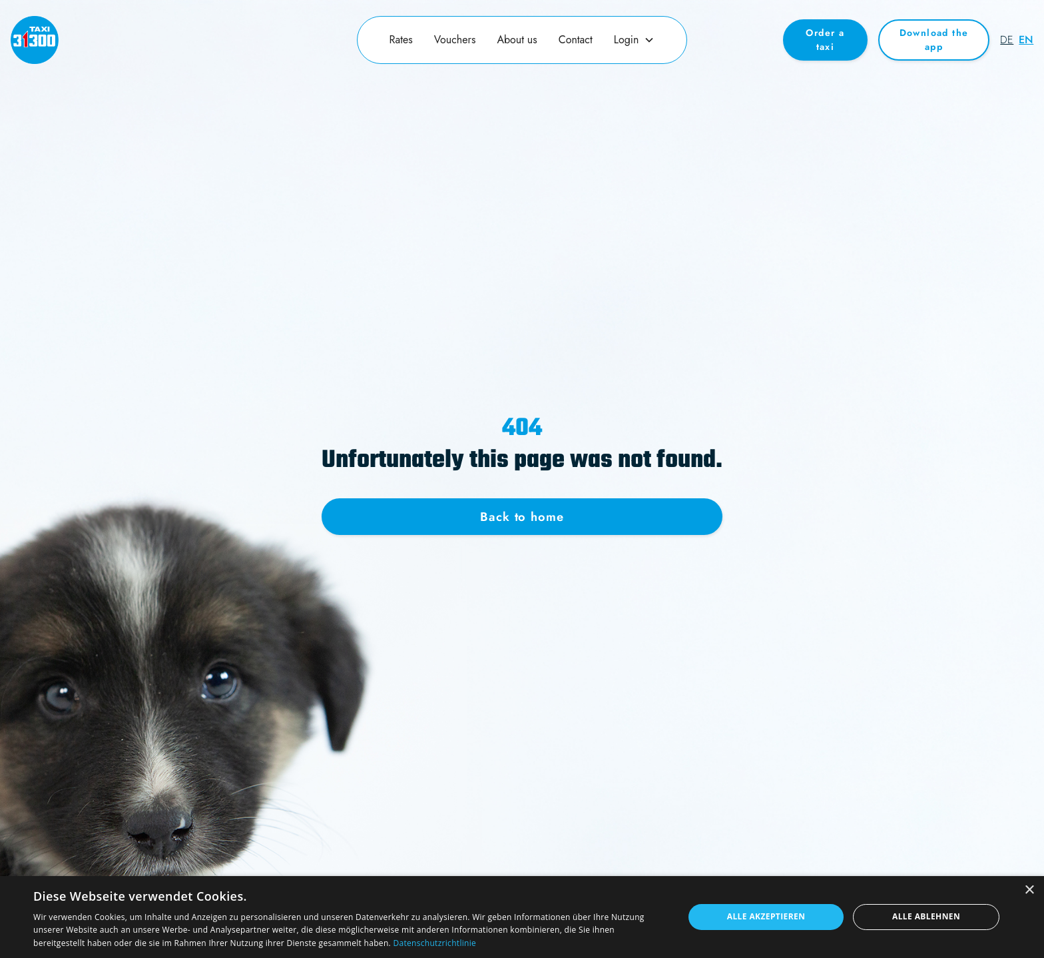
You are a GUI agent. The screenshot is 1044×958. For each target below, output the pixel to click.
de (1006, 39)
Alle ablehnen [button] (926, 916)
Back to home (522, 517)
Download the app (934, 39)
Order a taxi (825, 39)
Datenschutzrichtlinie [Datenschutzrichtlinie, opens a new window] (434, 943)
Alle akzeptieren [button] (766, 916)
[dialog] (522, 917)
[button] (634, 40)
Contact (576, 39)
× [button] (1029, 890)
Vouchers (455, 39)
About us (517, 39)
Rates (401, 39)
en (1026, 39)
